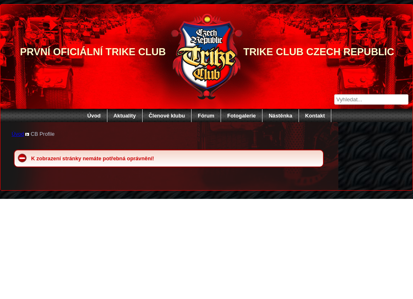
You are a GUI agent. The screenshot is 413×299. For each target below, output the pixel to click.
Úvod (94, 116)
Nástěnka (280, 116)
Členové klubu (167, 116)
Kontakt (315, 116)
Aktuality (125, 116)
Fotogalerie (241, 116)
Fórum (206, 116)
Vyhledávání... (334, 94)
